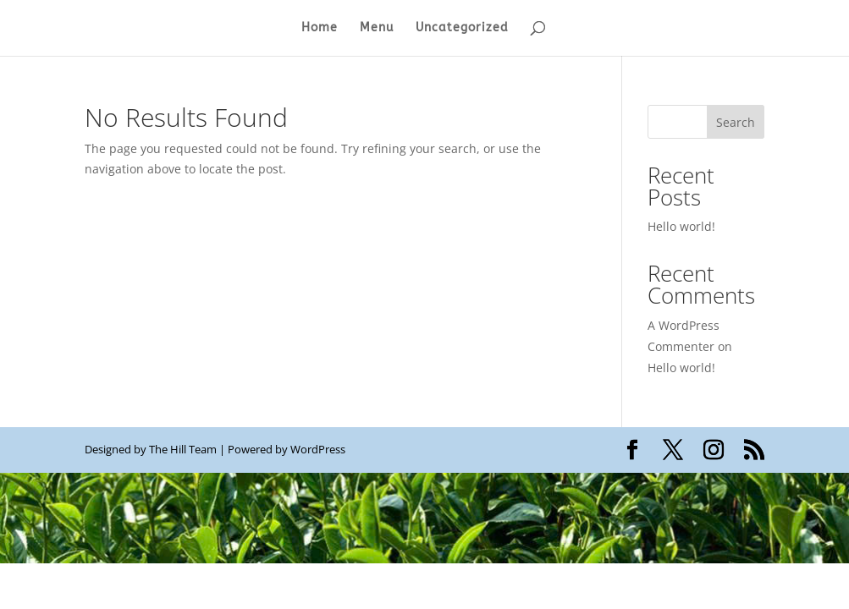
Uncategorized (462, 28)
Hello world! (681, 226)
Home (319, 28)
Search (735, 122)
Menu (377, 28)
